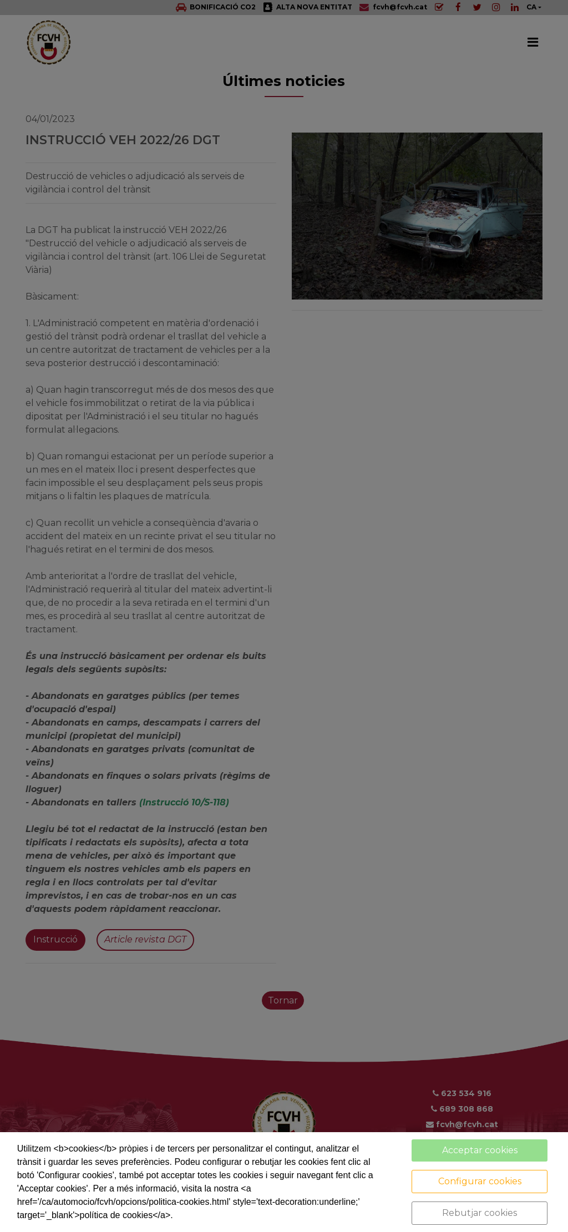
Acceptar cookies (480, 1150)
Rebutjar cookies (479, 1213)
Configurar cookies (479, 1181)
